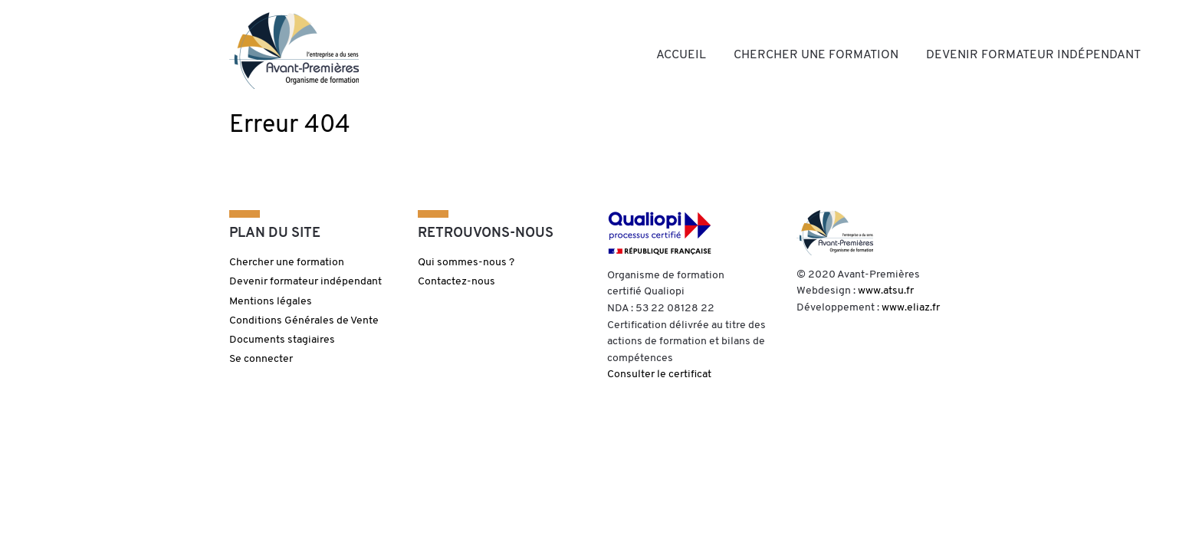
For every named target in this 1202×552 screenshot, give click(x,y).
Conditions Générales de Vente (304, 321)
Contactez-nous (456, 282)
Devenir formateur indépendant (1033, 55)
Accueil (681, 55)
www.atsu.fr (886, 291)
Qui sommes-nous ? (466, 262)
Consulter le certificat (659, 374)
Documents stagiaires (282, 340)
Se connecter (261, 359)
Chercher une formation (816, 55)
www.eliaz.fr (911, 308)
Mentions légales (270, 301)
